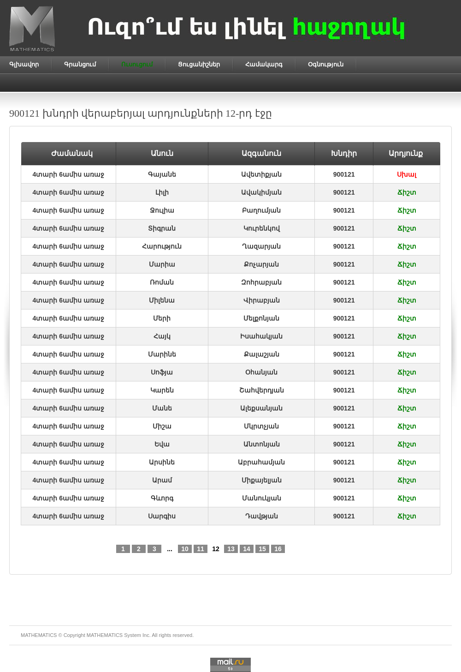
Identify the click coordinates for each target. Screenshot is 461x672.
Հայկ (162, 336)
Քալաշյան (261, 354)
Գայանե (162, 174)
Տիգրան (162, 228)
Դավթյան (261, 516)
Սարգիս (162, 516)
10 (185, 549)
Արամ (162, 480)
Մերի (162, 318)
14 (246, 549)
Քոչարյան (261, 264)
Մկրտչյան (261, 426)
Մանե (162, 408)
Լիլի (162, 192)
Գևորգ (162, 498)
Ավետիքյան (261, 174)
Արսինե (162, 462)
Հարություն (162, 246)
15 (262, 549)
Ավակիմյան (261, 192)
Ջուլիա (162, 210)
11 (200, 549)
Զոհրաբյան (261, 282)
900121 (344, 174)
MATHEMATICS (105, 635)
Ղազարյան (261, 246)
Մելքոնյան (261, 318)
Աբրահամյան (261, 462)
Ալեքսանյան (261, 408)
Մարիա (162, 264)
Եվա (162, 444)
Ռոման (162, 282)
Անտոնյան (261, 444)
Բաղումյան (261, 210)
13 (231, 549)
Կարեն (162, 390)
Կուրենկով (261, 228)
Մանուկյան (261, 498)
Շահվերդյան (261, 390)
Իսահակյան (261, 336)
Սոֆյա (162, 372)
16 (278, 549)
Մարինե (162, 354)
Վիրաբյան (261, 300)
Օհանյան (261, 372)
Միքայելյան (262, 480)
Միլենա (162, 300)
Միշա (162, 426)
